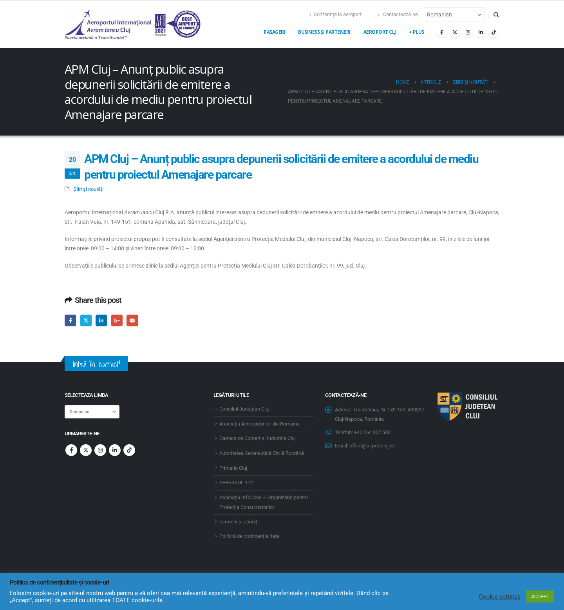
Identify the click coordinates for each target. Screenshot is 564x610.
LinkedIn (101, 320)
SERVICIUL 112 (236, 482)
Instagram (100, 450)
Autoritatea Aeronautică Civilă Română (261, 453)
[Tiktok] (493, 32)
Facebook (70, 320)
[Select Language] (453, 14)
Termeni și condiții (239, 522)
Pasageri (274, 32)
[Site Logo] (133, 24)
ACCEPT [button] (540, 596)
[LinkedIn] (480, 32)
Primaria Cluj (233, 468)
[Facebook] (441, 32)
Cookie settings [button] (500, 596)
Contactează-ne (397, 14)
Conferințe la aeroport (335, 14)
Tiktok (129, 450)
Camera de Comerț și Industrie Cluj (257, 438)
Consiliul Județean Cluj (244, 409)
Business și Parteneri (324, 32)
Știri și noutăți (88, 189)
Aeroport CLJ (379, 32)
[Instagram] (467, 32)
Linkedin (115, 450)
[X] (454, 32)
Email (132, 320)
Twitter (86, 320)
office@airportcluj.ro (371, 446)
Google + (117, 320)
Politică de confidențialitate (249, 536)
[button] (496, 15)
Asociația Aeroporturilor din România (259, 424)
